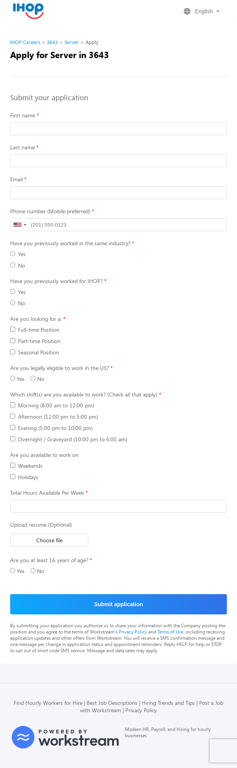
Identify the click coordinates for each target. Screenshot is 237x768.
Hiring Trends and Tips (168, 702)
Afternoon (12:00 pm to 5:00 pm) (54, 416)
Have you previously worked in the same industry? (70, 243)
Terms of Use (170, 631)
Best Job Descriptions (112, 702)
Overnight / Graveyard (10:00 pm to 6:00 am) (68, 439)
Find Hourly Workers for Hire (48, 702)
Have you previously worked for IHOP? (56, 281)
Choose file (49, 540)
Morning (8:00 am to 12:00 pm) (52, 405)
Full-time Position (34, 329)
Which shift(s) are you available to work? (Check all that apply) (83, 394)
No (17, 265)
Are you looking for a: (36, 318)
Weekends (26, 465)
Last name (22, 147)
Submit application (118, 604)
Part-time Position (35, 341)
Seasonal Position (34, 352)
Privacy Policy (133, 631)
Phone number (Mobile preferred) (50, 211)
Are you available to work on (44, 454)
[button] (200, 11)
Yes (18, 254)
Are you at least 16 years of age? (49, 560)
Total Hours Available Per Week (47, 492)
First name (22, 115)
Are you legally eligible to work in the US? (59, 368)
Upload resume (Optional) (41, 524)
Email (16, 179)
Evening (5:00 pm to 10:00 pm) (51, 428)
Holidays (24, 477)
